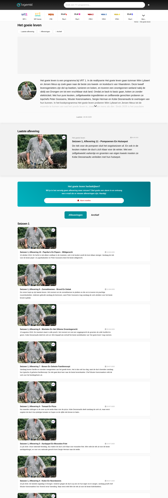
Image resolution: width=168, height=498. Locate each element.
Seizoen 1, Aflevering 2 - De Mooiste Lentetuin (73, 397)
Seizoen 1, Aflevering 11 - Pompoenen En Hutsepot (95, 142)
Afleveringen (75, 212)
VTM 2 (92, 459)
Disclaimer (35, 472)
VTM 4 (92, 462)
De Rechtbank (125, 475)
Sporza (92, 466)
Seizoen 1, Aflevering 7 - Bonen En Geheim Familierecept (78, 291)
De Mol (122, 472)
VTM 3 (65, 462)
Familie (122, 465)
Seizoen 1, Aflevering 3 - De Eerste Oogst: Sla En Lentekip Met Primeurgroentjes (88, 376)
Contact (20, 472)
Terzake (123, 455)
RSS (50, 472)
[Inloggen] (140, 5)
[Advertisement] (84, 56)
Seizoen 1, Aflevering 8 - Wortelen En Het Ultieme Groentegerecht (82, 270)
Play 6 (65, 466)
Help (27, 472)
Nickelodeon (94, 472)
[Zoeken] (148, 5)
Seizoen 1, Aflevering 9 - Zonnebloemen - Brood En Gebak (79, 249)
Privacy (43, 472)
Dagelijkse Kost (125, 468)
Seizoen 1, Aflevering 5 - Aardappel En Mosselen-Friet (77, 334)
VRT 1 (65, 452)
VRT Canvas (94, 452)
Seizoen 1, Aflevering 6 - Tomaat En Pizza (71, 313)
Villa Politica (124, 458)
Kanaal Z (93, 469)
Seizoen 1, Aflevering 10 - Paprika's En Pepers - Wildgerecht (79, 228)
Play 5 (65, 459)
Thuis (122, 451)
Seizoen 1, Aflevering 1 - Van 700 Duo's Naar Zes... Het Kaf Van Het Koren (85, 419)
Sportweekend (125, 462)
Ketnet (65, 469)
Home (136, 23)
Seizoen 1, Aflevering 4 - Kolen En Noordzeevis (74, 355)
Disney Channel (69, 476)
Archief (95, 212)
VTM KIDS (67, 472)
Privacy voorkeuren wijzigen (28, 476)
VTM (64, 455)
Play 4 (92, 455)
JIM (91, 476)
